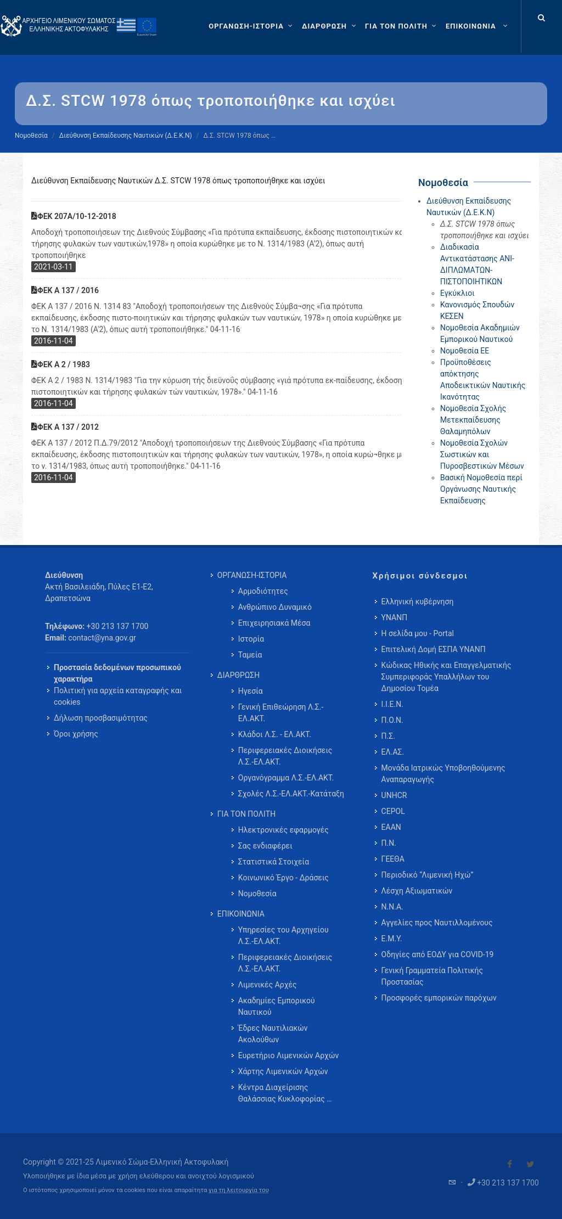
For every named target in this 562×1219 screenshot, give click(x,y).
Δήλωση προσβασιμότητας (101, 718)
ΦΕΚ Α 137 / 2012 (65, 427)
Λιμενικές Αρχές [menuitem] (267, 984)
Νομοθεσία (31, 135)
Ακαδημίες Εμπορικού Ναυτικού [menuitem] (276, 1006)
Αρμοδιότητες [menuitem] (263, 591)
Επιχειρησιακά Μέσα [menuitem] (274, 623)
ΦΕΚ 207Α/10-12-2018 (73, 216)
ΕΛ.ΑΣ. (392, 752)
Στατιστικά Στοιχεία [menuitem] (273, 861)
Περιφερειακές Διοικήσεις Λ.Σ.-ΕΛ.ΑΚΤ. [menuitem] (285, 756)
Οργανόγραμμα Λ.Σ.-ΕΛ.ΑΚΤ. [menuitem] (286, 777)
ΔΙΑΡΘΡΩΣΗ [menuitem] (238, 675)
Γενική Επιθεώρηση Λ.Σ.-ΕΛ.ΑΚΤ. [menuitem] (281, 713)
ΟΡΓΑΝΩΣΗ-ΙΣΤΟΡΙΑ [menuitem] (252, 575)
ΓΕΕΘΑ (392, 859)
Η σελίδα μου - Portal (417, 633)
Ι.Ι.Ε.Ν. (392, 704)
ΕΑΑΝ (391, 827)
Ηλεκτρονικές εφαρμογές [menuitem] (283, 829)
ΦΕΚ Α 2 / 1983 (60, 364)
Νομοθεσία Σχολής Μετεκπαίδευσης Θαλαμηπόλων (473, 420)
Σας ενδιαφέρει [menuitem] (265, 845)
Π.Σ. (388, 736)
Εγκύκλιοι (457, 293)
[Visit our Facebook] (510, 1164)
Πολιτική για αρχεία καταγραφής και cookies (118, 696)
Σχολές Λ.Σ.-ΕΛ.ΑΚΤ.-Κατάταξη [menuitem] (291, 793)
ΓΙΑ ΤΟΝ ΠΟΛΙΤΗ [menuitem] (246, 814)
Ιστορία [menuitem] (251, 638)
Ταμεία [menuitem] (250, 654)
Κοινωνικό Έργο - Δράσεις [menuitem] (283, 877)
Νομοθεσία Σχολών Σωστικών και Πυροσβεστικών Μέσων (482, 454)
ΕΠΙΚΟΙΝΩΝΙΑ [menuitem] (241, 913)
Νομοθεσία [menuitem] (257, 893)
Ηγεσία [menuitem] (250, 691)
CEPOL (393, 811)
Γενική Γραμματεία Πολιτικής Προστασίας (432, 976)
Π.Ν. (388, 843)
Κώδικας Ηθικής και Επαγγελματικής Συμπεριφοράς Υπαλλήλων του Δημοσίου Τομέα (446, 677)
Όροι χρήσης (76, 733)
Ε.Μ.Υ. (391, 938)
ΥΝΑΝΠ (394, 617)
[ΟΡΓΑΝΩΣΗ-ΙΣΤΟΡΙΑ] (252, 26)
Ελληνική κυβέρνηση (417, 601)
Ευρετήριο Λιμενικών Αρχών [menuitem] (288, 1055)
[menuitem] (478, 26)
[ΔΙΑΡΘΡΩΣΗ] (330, 26)
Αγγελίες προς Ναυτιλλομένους (437, 922)
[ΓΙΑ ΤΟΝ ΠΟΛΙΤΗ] (402, 26)
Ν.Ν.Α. (392, 906)
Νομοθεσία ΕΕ (464, 350)
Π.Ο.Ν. (392, 720)
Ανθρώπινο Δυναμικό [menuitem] (275, 607)
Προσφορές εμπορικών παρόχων (439, 997)
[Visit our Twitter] (530, 1164)
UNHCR (394, 795)
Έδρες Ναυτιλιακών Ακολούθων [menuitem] (273, 1034)
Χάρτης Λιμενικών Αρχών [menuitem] (283, 1071)
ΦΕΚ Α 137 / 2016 (65, 290)
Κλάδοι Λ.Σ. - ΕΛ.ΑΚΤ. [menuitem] (274, 734)
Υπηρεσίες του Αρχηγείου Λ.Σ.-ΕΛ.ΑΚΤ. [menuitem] (283, 935)
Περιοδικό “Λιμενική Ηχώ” (427, 874)
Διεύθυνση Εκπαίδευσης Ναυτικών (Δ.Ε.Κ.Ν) (125, 135)
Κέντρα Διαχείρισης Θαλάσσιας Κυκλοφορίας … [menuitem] (285, 1093)
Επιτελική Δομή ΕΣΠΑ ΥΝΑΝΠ (433, 649)
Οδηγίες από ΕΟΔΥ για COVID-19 (437, 954)
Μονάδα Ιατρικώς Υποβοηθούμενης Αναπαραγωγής (443, 773)
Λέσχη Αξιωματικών (417, 890)
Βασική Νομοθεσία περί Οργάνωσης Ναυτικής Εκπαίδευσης (481, 489)
